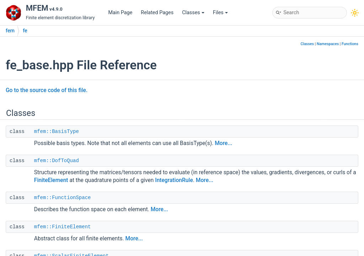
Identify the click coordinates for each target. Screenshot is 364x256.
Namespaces (328, 44)
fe (25, 31)
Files (220, 13)
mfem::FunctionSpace (62, 198)
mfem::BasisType (56, 131)
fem (10, 31)
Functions (350, 44)
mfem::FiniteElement (62, 227)
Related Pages (157, 13)
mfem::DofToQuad (56, 161)
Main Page (120, 13)
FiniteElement (51, 180)
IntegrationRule (174, 180)
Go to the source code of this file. (46, 90)
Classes (193, 13)
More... (223, 143)
